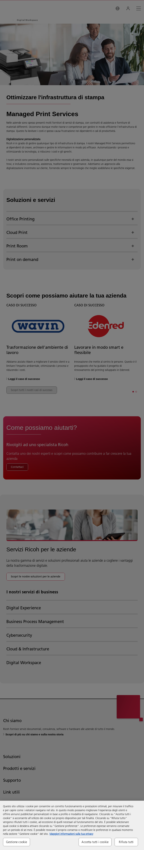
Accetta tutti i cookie (95, 842)
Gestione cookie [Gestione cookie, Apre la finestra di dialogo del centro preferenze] (16, 842)
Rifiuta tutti (126, 842)
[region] (72, 825)
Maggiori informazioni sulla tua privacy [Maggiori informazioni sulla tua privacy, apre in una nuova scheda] (71, 834)
